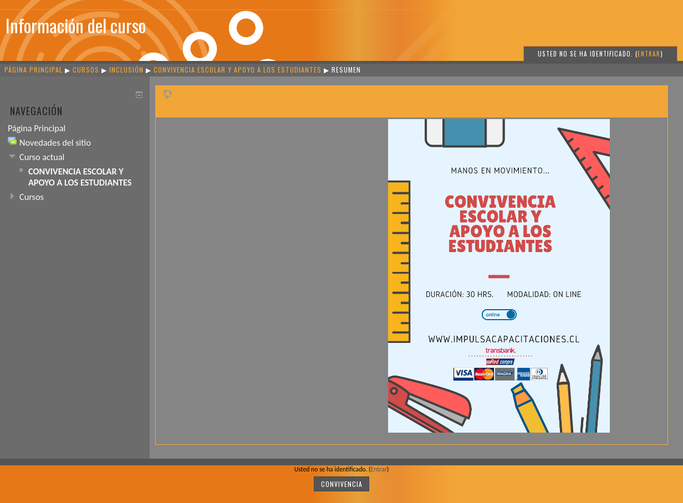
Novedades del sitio (55, 142)
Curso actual (41, 157)
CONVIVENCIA (342, 484)
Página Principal (33, 69)
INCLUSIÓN (127, 69)
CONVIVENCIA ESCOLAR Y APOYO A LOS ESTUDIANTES (238, 69)
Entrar (649, 53)
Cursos (86, 69)
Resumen (346, 69)
